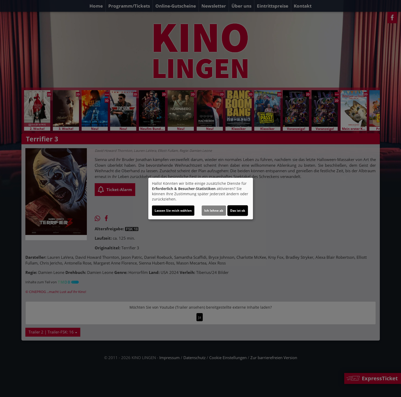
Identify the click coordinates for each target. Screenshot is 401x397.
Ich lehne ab (213, 210)
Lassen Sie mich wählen (173, 210)
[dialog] (200, 199)
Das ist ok (237, 210)
